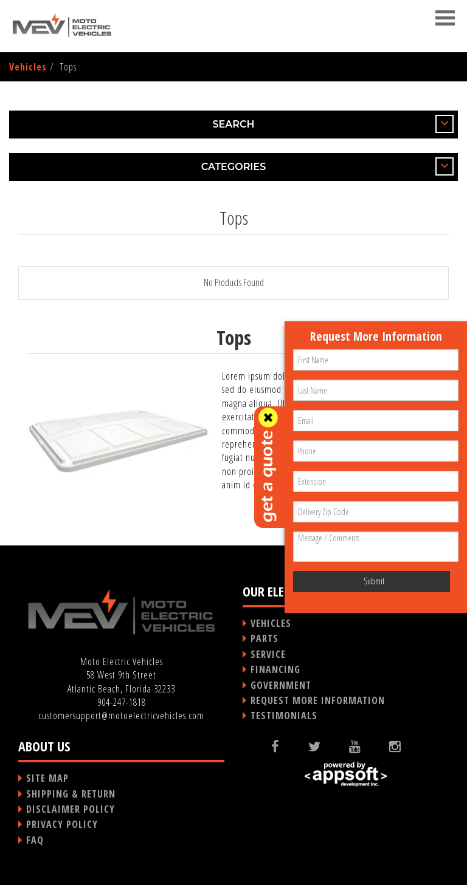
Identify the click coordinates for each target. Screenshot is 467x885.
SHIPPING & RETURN (71, 794)
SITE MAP (47, 778)
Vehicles (28, 66)
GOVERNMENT (281, 685)
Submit (374, 581)
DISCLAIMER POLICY (70, 809)
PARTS (264, 638)
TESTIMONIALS (284, 715)
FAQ (35, 840)
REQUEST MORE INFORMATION (318, 700)
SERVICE (268, 654)
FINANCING (275, 669)
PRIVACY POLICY (62, 824)
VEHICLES (271, 623)
